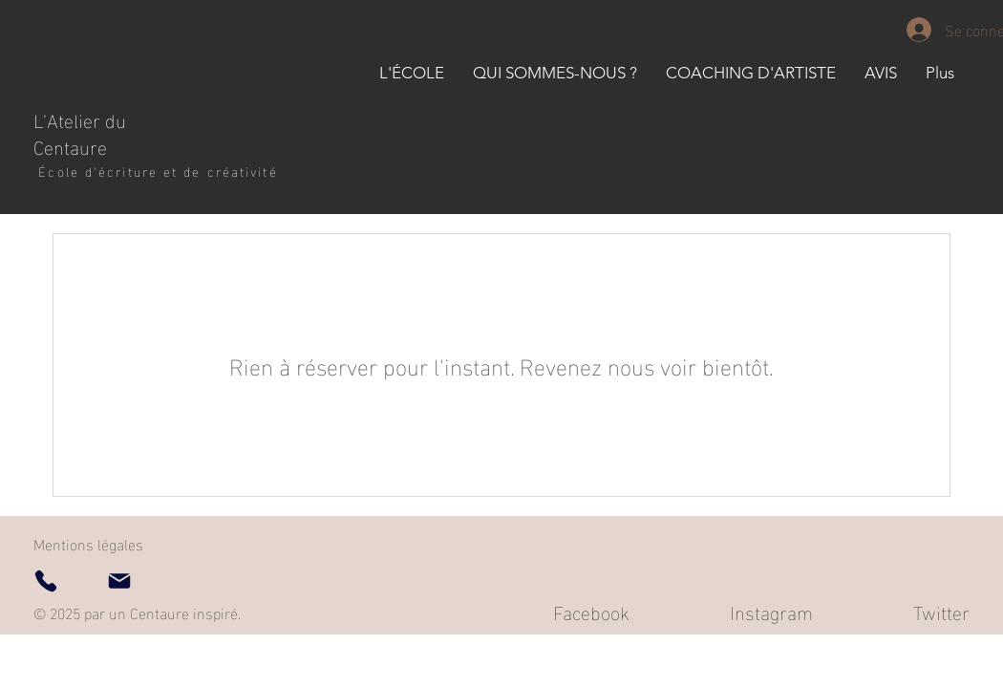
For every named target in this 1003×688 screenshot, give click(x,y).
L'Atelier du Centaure (79, 131)
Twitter (941, 610)
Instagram (771, 610)
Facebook (591, 610)
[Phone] (45, 581)
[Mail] (119, 581)
